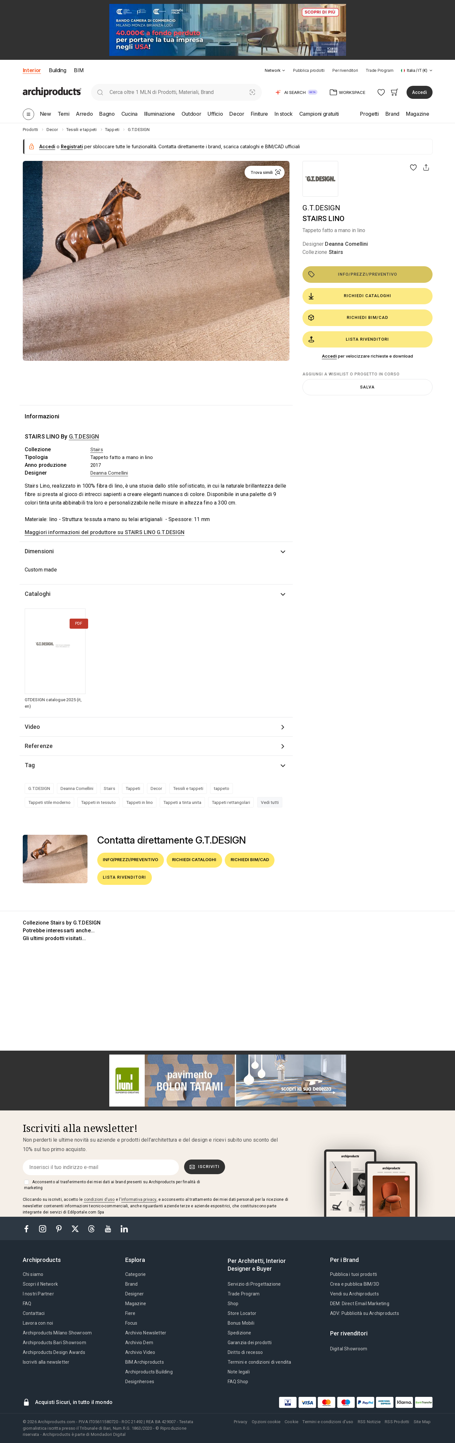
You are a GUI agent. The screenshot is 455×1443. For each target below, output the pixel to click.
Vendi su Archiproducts (354, 1293)
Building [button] (57, 70)
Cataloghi (38, 593)
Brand (131, 1284)
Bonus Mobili (241, 1323)
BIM (78, 70)
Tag (30, 765)
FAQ (27, 1303)
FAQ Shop (238, 1381)
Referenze (39, 745)
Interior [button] (32, 70)
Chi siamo (33, 1274)
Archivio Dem (139, 1342)
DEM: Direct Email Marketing (359, 1303)
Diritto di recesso (245, 1352)
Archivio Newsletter (146, 1332)
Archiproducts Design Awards (54, 1352)
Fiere (130, 1313)
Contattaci (34, 1313)
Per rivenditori (345, 70)
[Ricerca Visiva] (252, 92)
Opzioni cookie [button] (266, 1422)
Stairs (336, 252)
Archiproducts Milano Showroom (57, 1332)
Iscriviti (205, 1166)
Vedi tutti (270, 802)
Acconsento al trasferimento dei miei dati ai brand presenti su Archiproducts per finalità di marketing (112, 1185)
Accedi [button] (419, 92)
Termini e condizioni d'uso (327, 1421)
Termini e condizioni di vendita (259, 1362)
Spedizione (239, 1332)
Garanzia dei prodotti (250, 1342)
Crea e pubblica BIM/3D (354, 1284)
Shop (233, 1303)
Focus (131, 1323)
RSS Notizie (369, 1421)
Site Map (422, 1421)
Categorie (135, 1274)
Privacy (240, 1421)
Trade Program (379, 70)
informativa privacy (138, 1199)
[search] (100, 92)
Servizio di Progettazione (254, 1284)
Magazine (135, 1303)
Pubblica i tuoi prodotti (353, 1274)
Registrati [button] (72, 146)
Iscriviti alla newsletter (46, 1362)
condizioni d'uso (99, 1199)
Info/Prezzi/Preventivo (352, 274)
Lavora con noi (38, 1323)
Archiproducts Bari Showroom (54, 1342)
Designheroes (139, 1381)
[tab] (283, 70)
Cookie (291, 1421)
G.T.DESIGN (321, 208)
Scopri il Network (40, 1284)
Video (32, 726)
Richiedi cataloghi (349, 296)
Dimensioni (39, 551)
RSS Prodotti (397, 1421)
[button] (275, 70)
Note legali (239, 1371)
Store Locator (242, 1313)
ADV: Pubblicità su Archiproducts (364, 1313)
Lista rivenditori (348, 339)
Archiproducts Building (149, 1371)
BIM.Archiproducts (144, 1362)
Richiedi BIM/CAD (348, 317)
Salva (367, 387)
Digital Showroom (349, 1348)
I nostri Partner (38, 1293)
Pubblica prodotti (309, 70)
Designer (134, 1293)
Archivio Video (140, 1352)
